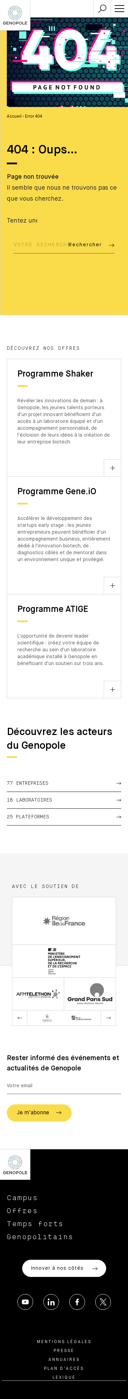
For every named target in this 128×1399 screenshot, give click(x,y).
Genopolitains (40, 1237)
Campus (22, 1198)
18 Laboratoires (64, 800)
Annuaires (64, 1360)
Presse (64, 1351)
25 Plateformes (64, 817)
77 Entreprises (64, 783)
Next (108, 1017)
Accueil (14, 117)
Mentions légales (64, 1342)
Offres (22, 1211)
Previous (19, 1017)
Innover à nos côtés (64, 1268)
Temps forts (35, 1224)
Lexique (64, 1378)
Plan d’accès (64, 1369)
